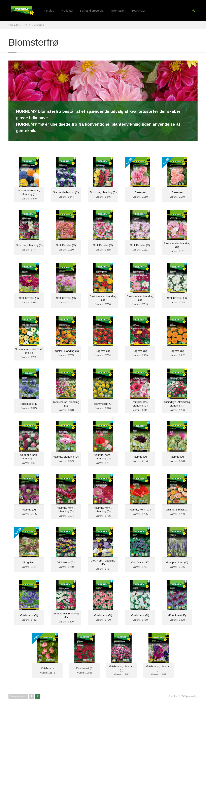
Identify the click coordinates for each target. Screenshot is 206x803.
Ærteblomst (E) (177, 615)
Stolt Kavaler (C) (66, 245)
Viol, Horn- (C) (66, 562)
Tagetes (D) (103, 350)
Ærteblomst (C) (84, 668)
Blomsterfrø (38, 25)
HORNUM (138, 10)
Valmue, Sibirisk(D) (177, 509)
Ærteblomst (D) (29, 615)
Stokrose (140, 192)
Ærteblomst (47, 668)
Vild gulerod (29, 562)
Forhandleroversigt (92, 10)
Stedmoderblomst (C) (66, 192)
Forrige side (18, 696)
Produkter (67, 10)
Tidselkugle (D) (29, 403)
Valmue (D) (140, 456)
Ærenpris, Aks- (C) (177, 562)
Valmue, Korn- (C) (140, 509)
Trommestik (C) (103, 403)
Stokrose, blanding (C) (103, 192)
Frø (25, 25)
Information (118, 10)
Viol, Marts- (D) (140, 562)
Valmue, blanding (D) (66, 456)
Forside (49, 10)
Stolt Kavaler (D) (29, 298)
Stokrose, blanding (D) (29, 245)
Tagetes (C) (140, 350)
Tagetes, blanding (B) (66, 350)
